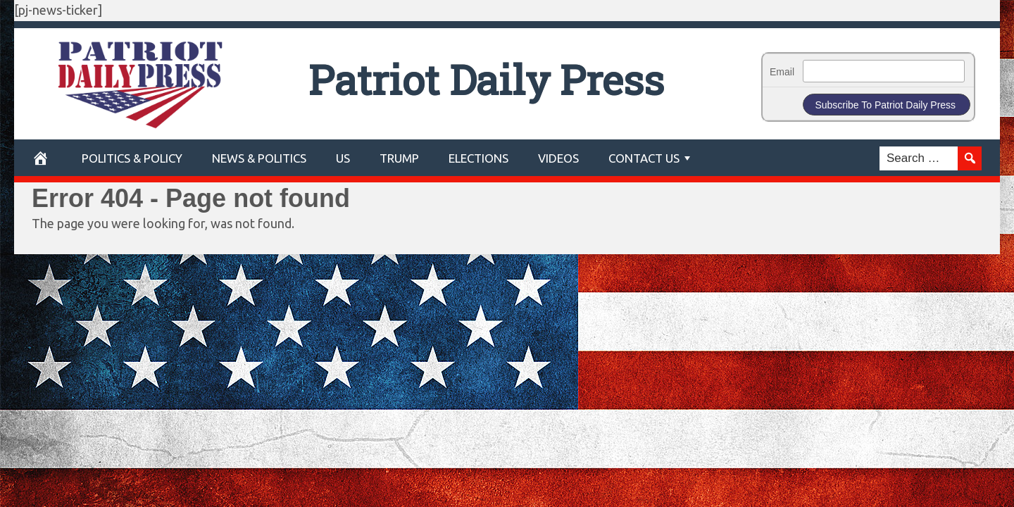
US (343, 158)
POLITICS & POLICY (132, 158)
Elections (478, 158)
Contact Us (644, 158)
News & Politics (259, 158)
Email (782, 71)
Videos (558, 158)
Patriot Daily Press (486, 79)
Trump (399, 158)
